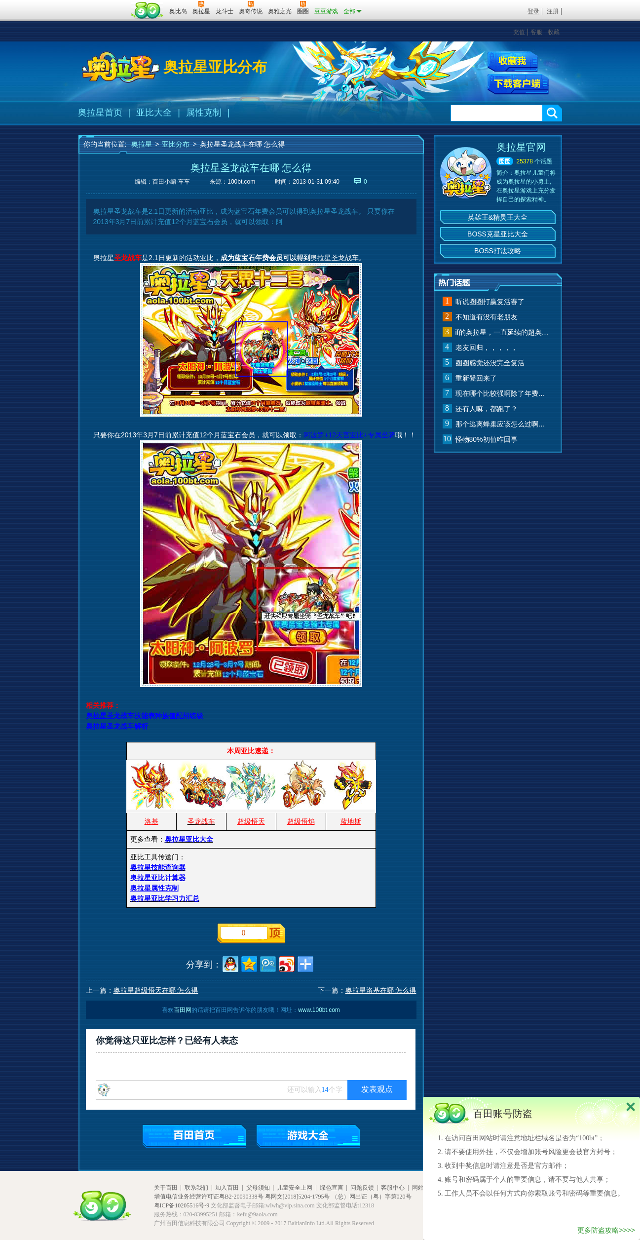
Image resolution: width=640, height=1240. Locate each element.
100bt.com (241, 181)
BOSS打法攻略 (497, 251)
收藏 (554, 32)
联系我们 (196, 1187)
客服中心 (393, 1187)
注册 (553, 11)
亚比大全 (154, 112)
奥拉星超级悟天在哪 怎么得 (155, 990)
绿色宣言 (331, 1187)
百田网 (147, 10)
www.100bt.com (319, 1010)
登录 (533, 11)
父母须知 (258, 1187)
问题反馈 (362, 1187)
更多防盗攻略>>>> (606, 1230)
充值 (519, 32)
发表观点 (377, 1089)
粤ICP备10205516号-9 (182, 1205)
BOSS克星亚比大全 (497, 234)
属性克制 (204, 112)
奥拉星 (141, 144)
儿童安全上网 (294, 1187)
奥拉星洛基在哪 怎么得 (380, 990)
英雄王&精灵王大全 (497, 217)
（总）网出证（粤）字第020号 (372, 1196)
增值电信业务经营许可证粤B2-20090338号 (209, 1196)
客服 (536, 32)
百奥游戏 (103, 4)
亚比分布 (175, 144)
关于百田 (166, 1187)
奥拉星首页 (100, 112)
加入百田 (227, 1187)
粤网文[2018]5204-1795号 (297, 1196)
